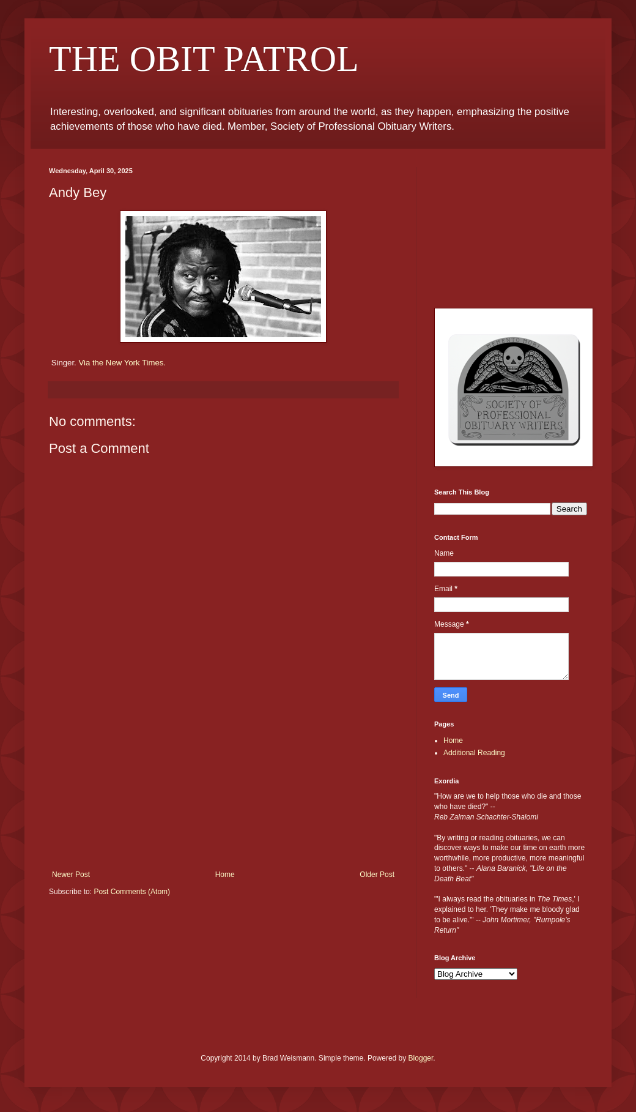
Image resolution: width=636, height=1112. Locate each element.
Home (225, 874)
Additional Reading (474, 752)
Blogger (421, 1058)
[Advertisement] (223, 794)
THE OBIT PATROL (204, 59)
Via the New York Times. (122, 362)
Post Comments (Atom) (132, 891)
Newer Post (71, 874)
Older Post (377, 874)
